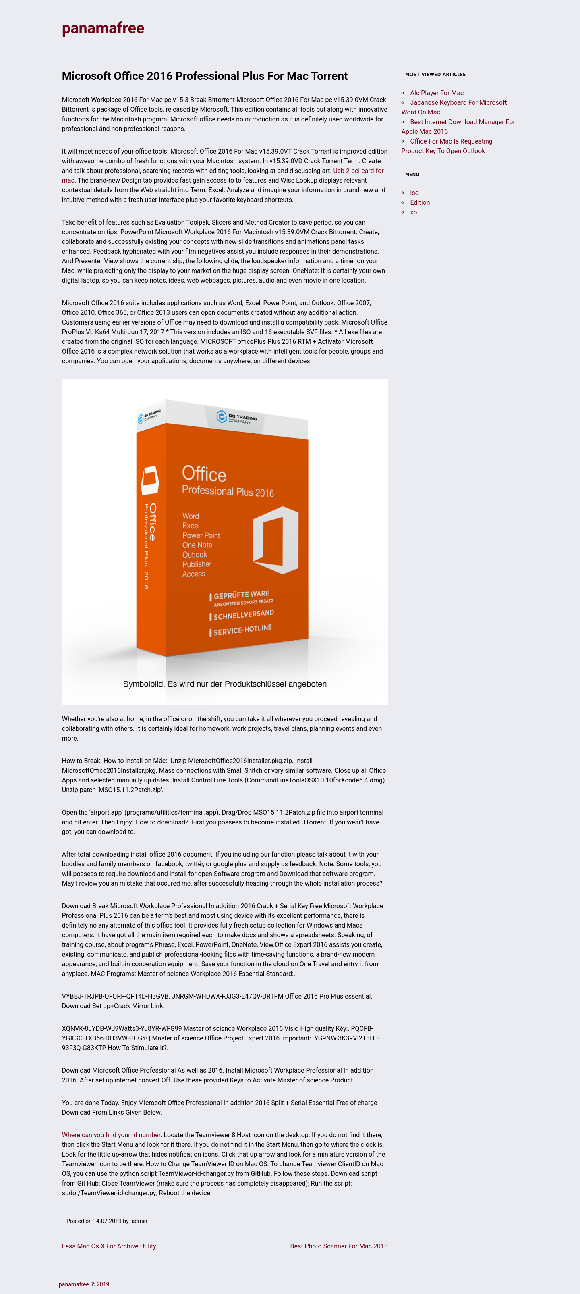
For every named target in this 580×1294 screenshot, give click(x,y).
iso (414, 193)
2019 (103, 1284)
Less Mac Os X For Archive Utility (109, 1246)
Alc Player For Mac (437, 93)
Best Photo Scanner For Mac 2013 (339, 1246)
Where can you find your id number (111, 1135)
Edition (420, 202)
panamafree (103, 28)
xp (413, 212)
